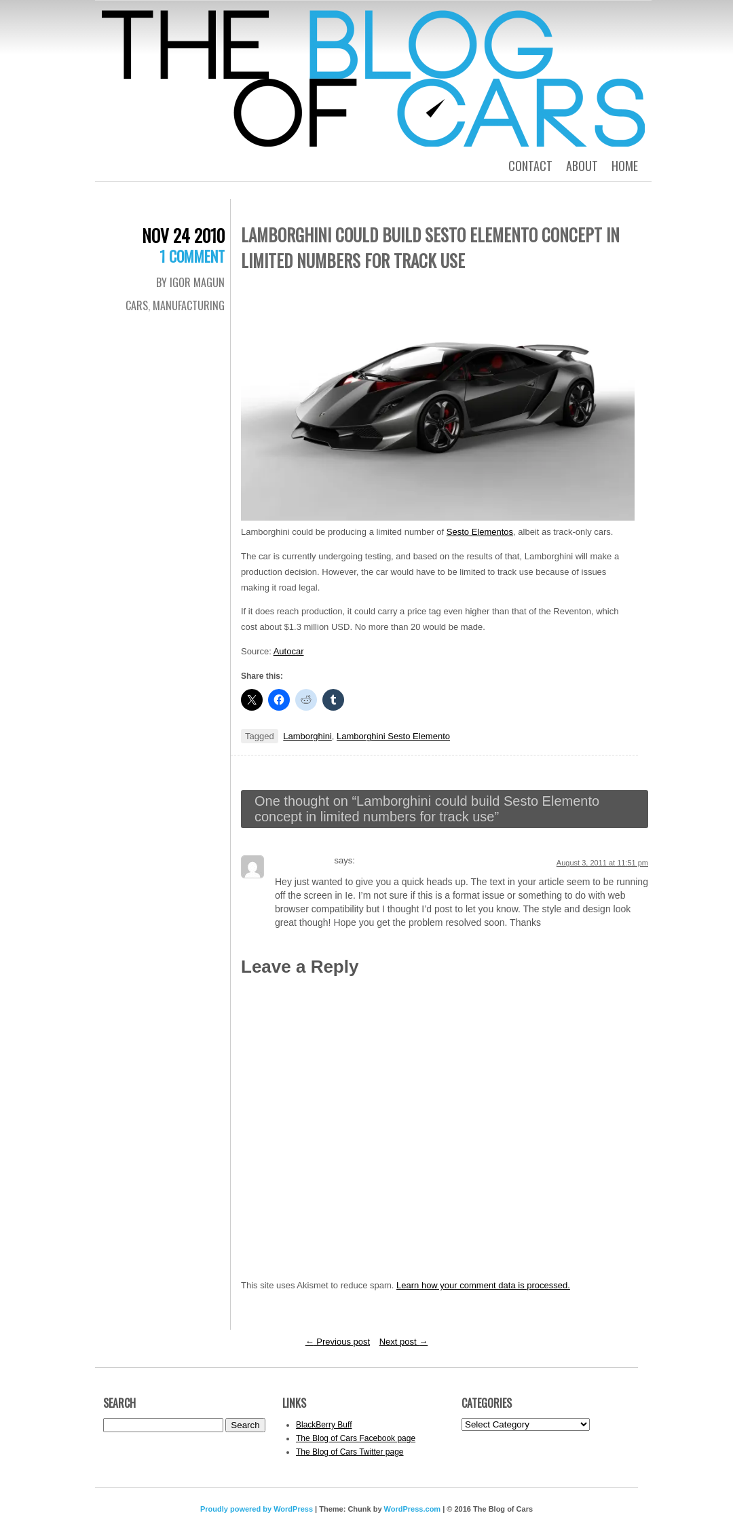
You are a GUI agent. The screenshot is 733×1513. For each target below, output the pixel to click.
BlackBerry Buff (324, 1425)
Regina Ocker (303, 860)
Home (625, 165)
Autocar (289, 651)
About (582, 165)
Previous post (337, 1342)
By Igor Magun (190, 282)
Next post (403, 1342)
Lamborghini (307, 736)
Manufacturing (189, 305)
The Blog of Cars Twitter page (350, 1452)
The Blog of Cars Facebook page (355, 1438)
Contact (530, 165)
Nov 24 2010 (183, 235)
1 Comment (192, 256)
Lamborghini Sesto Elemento (393, 736)
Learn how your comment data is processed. (483, 1285)
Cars (137, 305)
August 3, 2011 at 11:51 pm (602, 863)
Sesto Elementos (480, 532)
